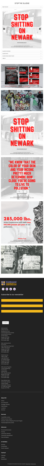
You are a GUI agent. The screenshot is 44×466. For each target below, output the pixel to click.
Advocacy (3, 427)
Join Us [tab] (22, 58)
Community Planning (5, 433)
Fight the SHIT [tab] (22, 7)
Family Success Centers (6, 419)
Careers (3, 457)
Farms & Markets (5, 437)
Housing (3, 431)
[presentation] (10, 317)
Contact (3, 452)
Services (3, 414)
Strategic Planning (5, 404)
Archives (3, 409)
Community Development (7, 435)
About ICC (3, 398)
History (2, 400)
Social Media (4, 446)
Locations (3, 408)
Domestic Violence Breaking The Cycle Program (11, 420)
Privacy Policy (28, 463)
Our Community (4, 402)
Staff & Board (4, 406)
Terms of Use (33, 463)
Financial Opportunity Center (7, 422)
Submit (5, 322)
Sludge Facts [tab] (22, 53)
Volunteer (3, 455)
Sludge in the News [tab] (22, 51)
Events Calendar (5, 448)
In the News (4, 441)
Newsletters (4, 459)
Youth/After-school (5, 417)
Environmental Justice (6, 430)
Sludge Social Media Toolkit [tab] (22, 56)
